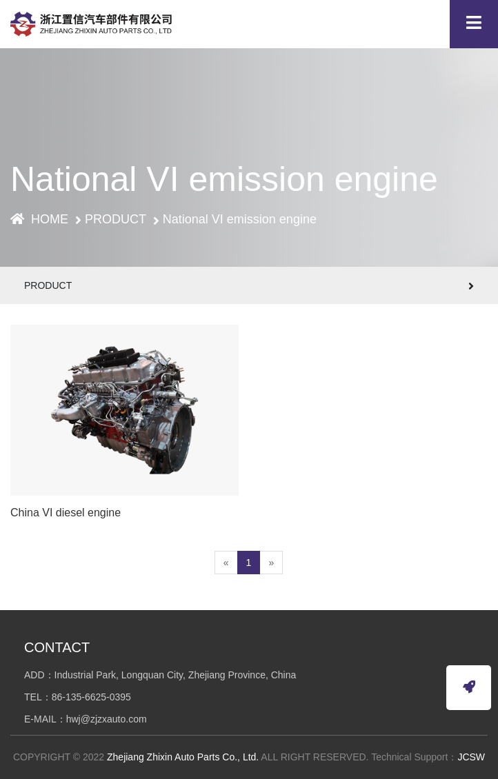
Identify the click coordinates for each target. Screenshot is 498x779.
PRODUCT (115, 219)
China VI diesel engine (65, 514)
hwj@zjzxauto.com (106, 719)
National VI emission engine (240, 219)
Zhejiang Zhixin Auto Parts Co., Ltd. (183, 756)
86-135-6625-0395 (91, 696)
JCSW (471, 756)
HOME (39, 218)
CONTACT (57, 647)
